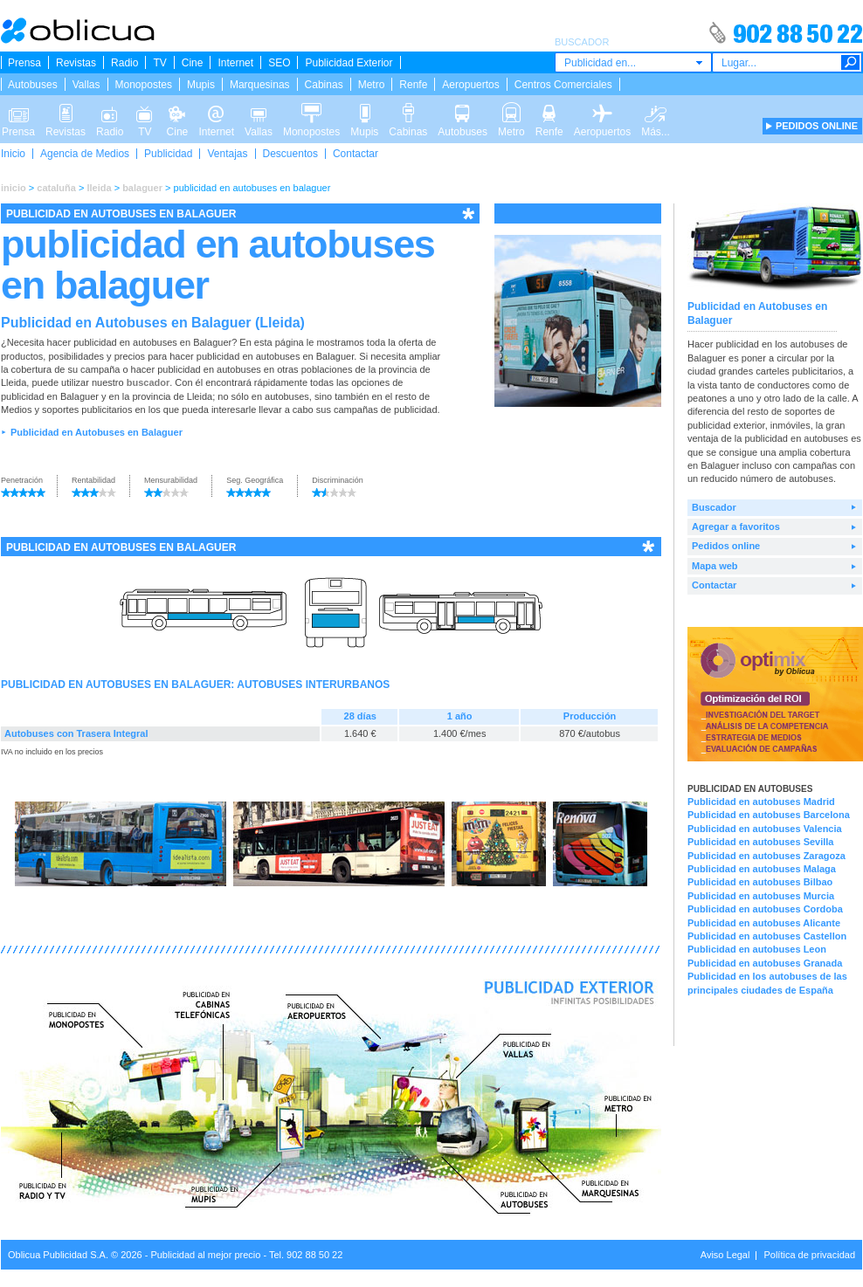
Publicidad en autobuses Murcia (760, 896)
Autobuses (33, 85)
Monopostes (143, 85)
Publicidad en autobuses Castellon (766, 936)
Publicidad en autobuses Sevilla (760, 841)
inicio (13, 187)
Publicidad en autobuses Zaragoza (766, 855)
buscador (148, 382)
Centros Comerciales (563, 85)
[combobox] (633, 62)
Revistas (76, 63)
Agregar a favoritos (736, 526)
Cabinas (324, 85)
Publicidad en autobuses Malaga (761, 869)
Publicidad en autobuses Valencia (764, 828)
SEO (279, 63)
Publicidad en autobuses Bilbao (759, 882)
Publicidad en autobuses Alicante (763, 923)
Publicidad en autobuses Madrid (761, 801)
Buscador (714, 507)
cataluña (56, 187)
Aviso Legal (725, 1254)
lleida (98, 187)
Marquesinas (260, 85)
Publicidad (168, 154)
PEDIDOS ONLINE (817, 125)
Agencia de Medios (84, 154)
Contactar (355, 154)
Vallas (86, 85)
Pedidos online (726, 545)
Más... (655, 111)
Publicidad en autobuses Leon (756, 949)
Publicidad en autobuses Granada (764, 963)
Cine (193, 63)
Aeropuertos (470, 85)
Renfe (413, 85)
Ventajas (227, 154)
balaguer (142, 187)
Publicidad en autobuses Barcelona (768, 814)
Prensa (24, 63)
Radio (124, 63)
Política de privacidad (809, 1254)
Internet (235, 63)
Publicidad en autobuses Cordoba (765, 909)
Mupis (201, 85)
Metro (371, 85)
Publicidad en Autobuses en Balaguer (96, 432)
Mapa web (715, 566)
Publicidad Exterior (348, 63)
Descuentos (290, 154)
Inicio (13, 154)
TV (159, 63)
